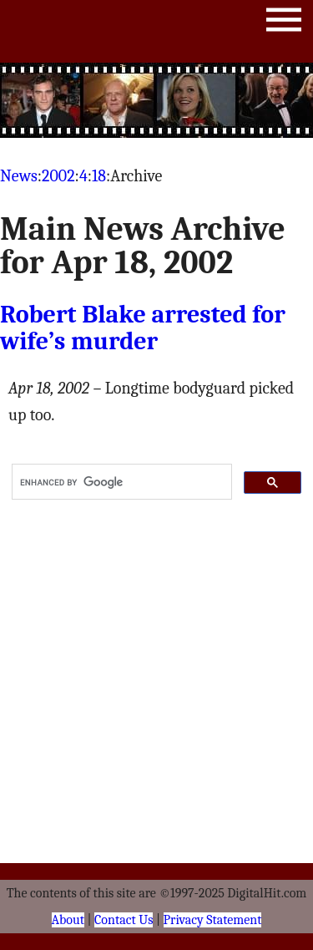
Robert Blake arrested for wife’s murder (142, 328)
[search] (120, 482)
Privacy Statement (213, 919)
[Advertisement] (156, 100)
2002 (58, 175)
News (19, 175)
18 (99, 175)
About (68, 919)
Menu (284, 23)
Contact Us (123, 919)
